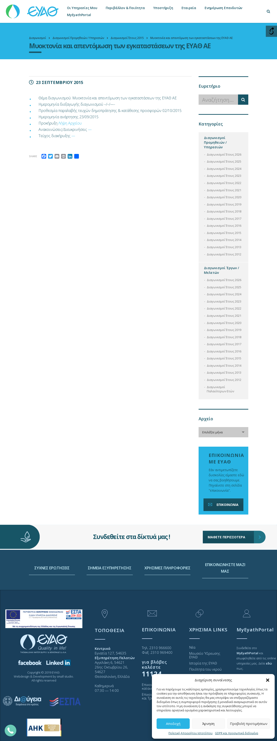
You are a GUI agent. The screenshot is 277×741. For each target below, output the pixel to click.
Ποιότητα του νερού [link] (205, 669)
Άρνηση (208, 723)
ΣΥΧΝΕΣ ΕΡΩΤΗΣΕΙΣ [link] (52, 591)
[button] (267, 680)
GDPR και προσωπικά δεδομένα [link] (236, 733)
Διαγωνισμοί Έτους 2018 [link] (224, 211)
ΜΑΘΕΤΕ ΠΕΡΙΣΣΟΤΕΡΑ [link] (231, 523)
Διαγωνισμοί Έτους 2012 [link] (224, 254)
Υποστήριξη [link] (163, 8)
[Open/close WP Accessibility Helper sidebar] (271, 31)
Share (33, 156)
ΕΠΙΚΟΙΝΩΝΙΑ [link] (222, 504)
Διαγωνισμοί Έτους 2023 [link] (224, 176)
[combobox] (223, 432)
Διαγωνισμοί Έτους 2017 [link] (224, 218)
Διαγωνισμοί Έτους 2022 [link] (224, 183)
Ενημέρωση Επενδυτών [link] (223, 8)
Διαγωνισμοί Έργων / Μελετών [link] (221, 270)
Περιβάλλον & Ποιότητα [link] (125, 8)
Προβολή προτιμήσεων (248, 723)
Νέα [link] (192, 647)
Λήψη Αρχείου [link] (70, 123)
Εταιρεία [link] (189, 8)
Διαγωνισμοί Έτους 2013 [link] (224, 247)
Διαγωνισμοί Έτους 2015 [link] (224, 233)
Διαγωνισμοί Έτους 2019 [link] (224, 204)
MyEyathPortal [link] (79, 15)
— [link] (90, 129)
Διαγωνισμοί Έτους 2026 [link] (224, 154)
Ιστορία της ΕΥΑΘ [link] (203, 663)
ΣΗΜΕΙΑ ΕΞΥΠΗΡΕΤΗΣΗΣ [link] (109, 591)
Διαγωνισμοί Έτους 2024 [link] (224, 169)
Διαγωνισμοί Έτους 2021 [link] (224, 190)
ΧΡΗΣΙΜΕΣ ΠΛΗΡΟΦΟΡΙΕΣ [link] (167, 591)
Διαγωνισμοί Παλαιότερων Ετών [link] (220, 389)
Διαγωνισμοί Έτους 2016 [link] (224, 225)
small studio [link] (65, 676)
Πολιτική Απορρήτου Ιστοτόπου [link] (190, 733)
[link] (33, 9)
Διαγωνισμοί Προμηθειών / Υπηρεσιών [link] (215, 142)
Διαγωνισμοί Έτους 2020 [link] (224, 197)
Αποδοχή (173, 723)
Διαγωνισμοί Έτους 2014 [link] (224, 240)
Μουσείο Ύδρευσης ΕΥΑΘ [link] (204, 655)
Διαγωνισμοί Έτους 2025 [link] (224, 161)
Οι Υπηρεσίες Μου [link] (82, 8)
